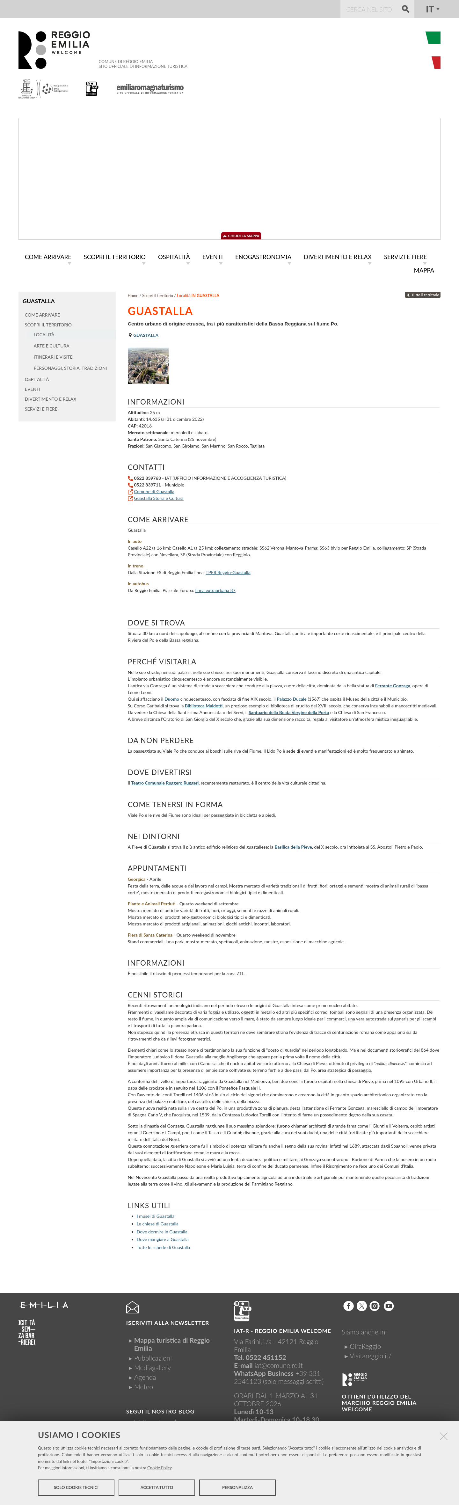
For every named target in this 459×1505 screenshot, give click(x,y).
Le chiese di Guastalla (157, 1222)
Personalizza (237, 1488)
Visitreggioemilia (157, 1421)
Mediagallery (152, 1366)
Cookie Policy (159, 1468)
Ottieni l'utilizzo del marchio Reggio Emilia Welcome (379, 1401)
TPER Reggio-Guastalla (228, 571)
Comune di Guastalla (154, 490)
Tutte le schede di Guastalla (163, 1246)
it (430, 9)
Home (132, 294)
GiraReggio (365, 1345)
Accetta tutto (157, 1488)
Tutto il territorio (423, 293)
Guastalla (38, 299)
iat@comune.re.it (279, 1364)
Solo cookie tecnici (76, 1488)
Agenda (145, 1376)
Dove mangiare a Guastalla (163, 1238)
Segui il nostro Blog (160, 1410)
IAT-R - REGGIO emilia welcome (282, 1329)
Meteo (143, 1385)
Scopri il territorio (157, 294)
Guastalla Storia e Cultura (158, 497)
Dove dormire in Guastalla (162, 1230)
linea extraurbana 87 (215, 589)
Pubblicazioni (153, 1357)
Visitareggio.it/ (370, 1354)
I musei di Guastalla (155, 1214)
